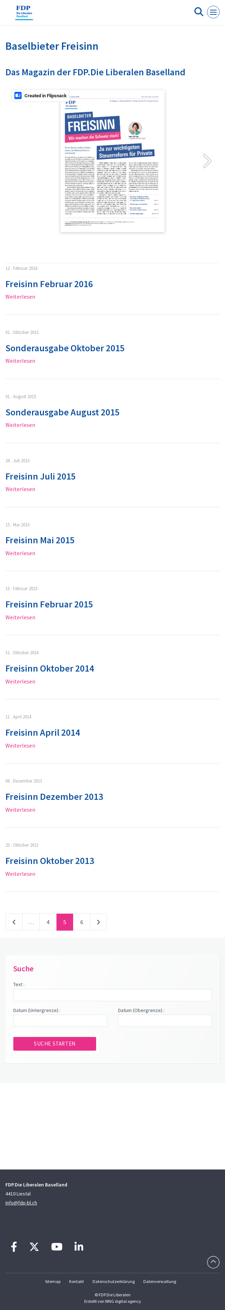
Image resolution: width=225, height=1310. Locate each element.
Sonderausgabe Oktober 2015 (65, 348)
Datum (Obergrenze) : (141, 1010)
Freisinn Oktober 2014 (49, 668)
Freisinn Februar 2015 (49, 604)
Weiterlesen (20, 296)
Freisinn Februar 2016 (49, 284)
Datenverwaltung (159, 1281)
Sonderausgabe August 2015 (62, 412)
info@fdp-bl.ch (21, 1202)
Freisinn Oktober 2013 (49, 860)
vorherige (14, 923)
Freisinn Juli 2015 (40, 476)
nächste (98, 923)
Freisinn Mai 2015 (40, 540)
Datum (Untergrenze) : (36, 1010)
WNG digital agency (123, 1301)
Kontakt (76, 1281)
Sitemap (52, 1281)
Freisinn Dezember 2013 (54, 796)
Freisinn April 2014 (42, 732)
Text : (18, 984)
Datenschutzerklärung (114, 1281)
